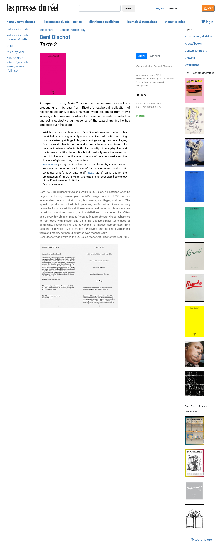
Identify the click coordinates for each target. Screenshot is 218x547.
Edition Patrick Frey (72, 30)
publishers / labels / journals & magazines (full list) (17, 64)
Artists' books (193, 43)
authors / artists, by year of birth (18, 37)
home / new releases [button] (21, 22)
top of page (201, 539)
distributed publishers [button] (104, 22)
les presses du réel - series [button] (63, 22)
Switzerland (192, 64)
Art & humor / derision (198, 36)
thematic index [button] (175, 22)
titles (10, 46)
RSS (208, 8)
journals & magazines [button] (142, 22)
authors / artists (18, 29)
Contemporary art (195, 50)
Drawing (190, 57)
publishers (46, 30)
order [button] (141, 56)
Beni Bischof (55, 37)
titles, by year (15, 52)
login (207, 22)
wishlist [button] (155, 56)
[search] (100, 8)
